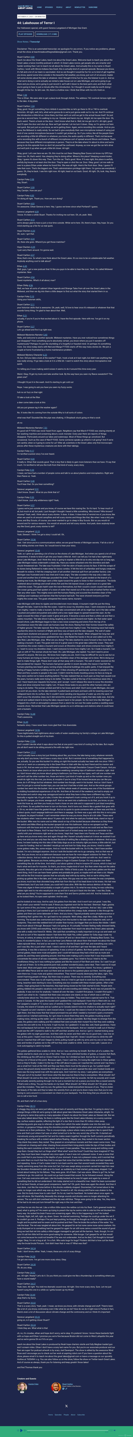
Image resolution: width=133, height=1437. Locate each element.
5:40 (45, 335)
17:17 (33, 752)
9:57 (32, 505)
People (59, 7)
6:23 (45, 355)
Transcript (35, 42)
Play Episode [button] (25, 34)
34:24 (33, 1248)
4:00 (32, 195)
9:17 (32, 451)
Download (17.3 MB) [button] (46, 34)
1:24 (32, 106)
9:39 (32, 470)
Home (39, 7)
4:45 (25, 266)
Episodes (49, 7)
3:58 (32, 179)
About (68, 7)
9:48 (32, 481)
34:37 (33, 1284)
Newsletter (80, 7)
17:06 (32, 741)
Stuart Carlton (67, 1384)
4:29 (33, 247)
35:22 (37, 1317)
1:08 (25, 95)
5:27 (32, 326)
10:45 (37, 550)
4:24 (32, 239)
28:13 (32, 1106)
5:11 (32, 304)
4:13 (32, 220)
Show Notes (22, 42)
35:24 (33, 1325)
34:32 (32, 1272)
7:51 (45, 428)
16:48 (32, 714)
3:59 (32, 187)
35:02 (33, 1303)
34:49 (32, 1295)
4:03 (32, 203)
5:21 (25, 315)
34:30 (33, 1264)
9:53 (32, 497)
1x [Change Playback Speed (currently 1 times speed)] (111, 1430)
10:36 (33, 539)
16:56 (37, 730)
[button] (67, 1430)
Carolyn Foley (33, 1384)
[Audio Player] (66, 1431)
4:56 (31, 285)
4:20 (33, 231)
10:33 (37, 531)
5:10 (32, 296)
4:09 (37, 211)
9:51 (37, 489)
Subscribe (93, 7)
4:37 (32, 255)
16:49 (25, 722)
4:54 (32, 277)
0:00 (32, 57)
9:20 (32, 459)
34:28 (32, 1256)
